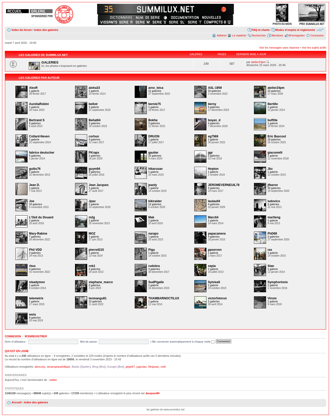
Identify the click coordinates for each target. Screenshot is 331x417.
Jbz (270, 169)
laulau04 (214, 201)
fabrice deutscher (41, 152)
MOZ (92, 233)
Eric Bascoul (277, 136)
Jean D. (34, 185)
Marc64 (213, 217)
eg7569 (213, 136)
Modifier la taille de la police (320, 29)
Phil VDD (35, 250)
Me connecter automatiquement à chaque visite (183, 341)
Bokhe (153, 120)
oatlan (53, 379)
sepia (212, 266)
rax (270, 250)
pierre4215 (96, 250)
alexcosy (40, 366)
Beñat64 (95, 120)
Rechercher (259, 35)
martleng (274, 217)
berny (212, 104)
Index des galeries (46, 29)
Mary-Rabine (38, 233)
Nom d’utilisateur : (16, 341)
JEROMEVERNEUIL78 (224, 185)
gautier (153, 152)
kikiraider (155, 201)
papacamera (217, 233)
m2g (92, 217)
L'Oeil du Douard (41, 217)
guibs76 (34, 169)
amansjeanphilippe (58, 366)
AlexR (33, 88)
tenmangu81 (98, 298)
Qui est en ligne (17, 350)
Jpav (92, 201)
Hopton (213, 169)
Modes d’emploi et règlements (295, 29)
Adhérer (222, 35)
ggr (210, 152)
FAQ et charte (261, 29)
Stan (271, 266)
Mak (151, 217)
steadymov (37, 282)
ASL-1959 (215, 88)
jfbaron (273, 185)
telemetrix (36, 298)
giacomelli (275, 152)
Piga (151, 250)
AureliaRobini (39, 104)
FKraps (94, 152)
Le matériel (239, 35)
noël (163, 366)
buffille (272, 120)
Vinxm (272, 298)
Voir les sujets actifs (314, 47)
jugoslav (141, 366)
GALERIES (49, 62)
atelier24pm (258, 62)
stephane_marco (101, 282)
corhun (94, 136)
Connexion (317, 35)
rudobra (154, 266)
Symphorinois (278, 282)
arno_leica (155, 88)
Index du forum (22, 29)
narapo (153, 233)
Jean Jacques (99, 185)
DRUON (153, 136)
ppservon (215, 250)
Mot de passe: (89, 341)
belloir (93, 104)
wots (32, 314)
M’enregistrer (297, 35)
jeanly (152, 185)
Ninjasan (153, 366)
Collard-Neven (39, 136)
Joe (31, 201)
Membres (277, 35)
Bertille (273, 104)
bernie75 (154, 104)
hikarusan (155, 169)
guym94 (94, 169)
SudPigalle (156, 282)
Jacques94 (152, 393)
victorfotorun (217, 298)
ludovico (274, 201)
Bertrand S (36, 120)
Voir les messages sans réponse (279, 47)
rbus (32, 266)
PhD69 (272, 233)
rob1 (92, 266)
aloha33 (94, 88)
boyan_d (214, 120)
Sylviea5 (214, 282)
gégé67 (130, 366)
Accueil (16, 402)
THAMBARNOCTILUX (163, 298)
